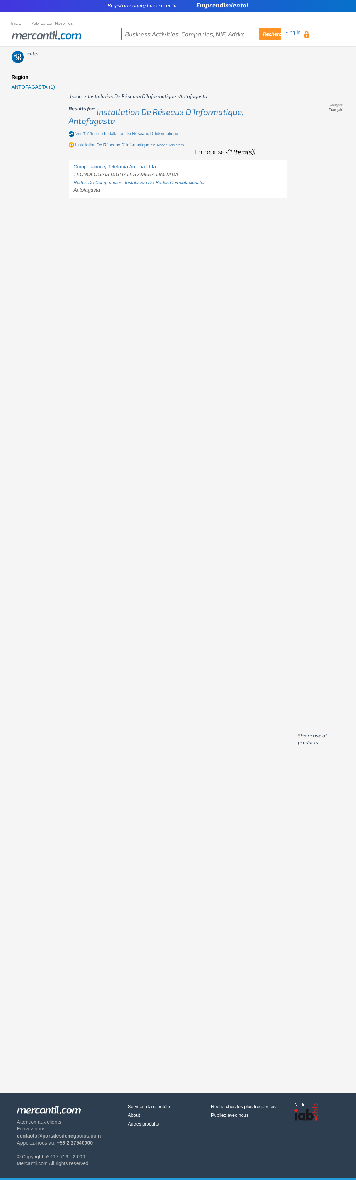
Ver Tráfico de (126, 133)
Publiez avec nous (230, 1115)
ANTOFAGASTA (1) (33, 87)
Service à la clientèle (149, 1106)
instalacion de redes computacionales (165, 182)
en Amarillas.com (129, 145)
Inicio (16, 23)
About (134, 1115)
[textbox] (201, 34)
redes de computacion (97, 182)
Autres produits (143, 1124)
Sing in (292, 32)
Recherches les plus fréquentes (243, 1106)
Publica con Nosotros (52, 23)
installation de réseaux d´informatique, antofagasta (156, 116)
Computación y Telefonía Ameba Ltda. (115, 166)
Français (336, 110)
